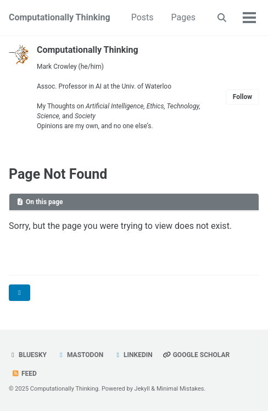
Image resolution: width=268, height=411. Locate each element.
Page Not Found (58, 174)
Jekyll (142, 388)
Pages (183, 17)
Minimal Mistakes (180, 388)
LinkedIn (133, 355)
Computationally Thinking (59, 17)
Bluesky (28, 355)
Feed (24, 373)
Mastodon (80, 355)
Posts (142, 17)
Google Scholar (196, 355)
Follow (242, 97)
